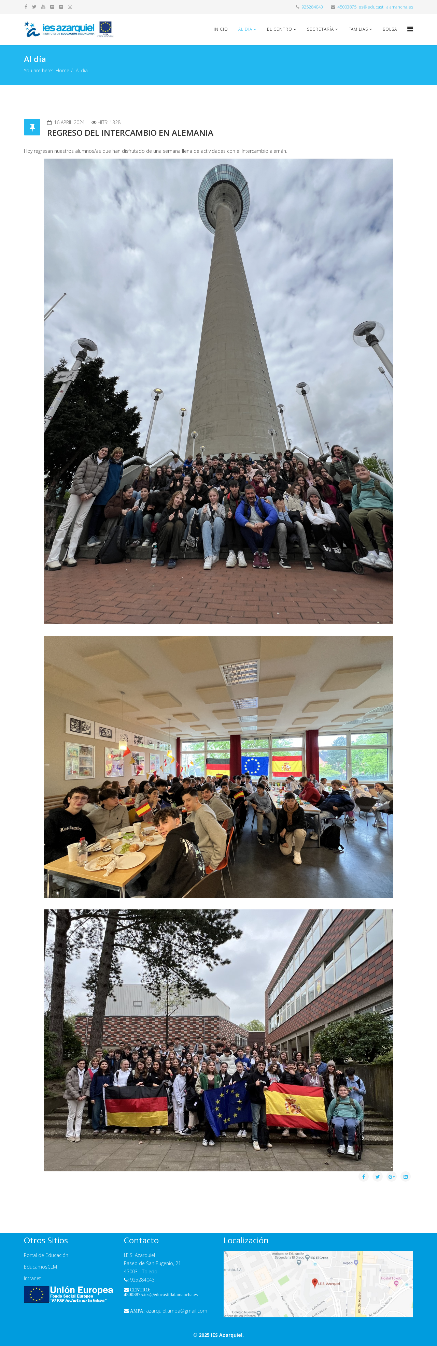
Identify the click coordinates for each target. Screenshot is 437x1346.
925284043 (312, 7)
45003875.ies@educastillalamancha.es (375, 7)
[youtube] (43, 6)
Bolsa (390, 29)
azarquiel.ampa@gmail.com (165, 1310)
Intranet (32, 1278)
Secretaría (320, 29)
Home (62, 70)
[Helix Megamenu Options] (410, 29)
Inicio (221, 29)
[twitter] (34, 6)
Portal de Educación (46, 1255)
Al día (245, 29)
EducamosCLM (40, 1266)
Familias (358, 29)
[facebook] (26, 6)
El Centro (279, 29)
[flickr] (52, 6)
